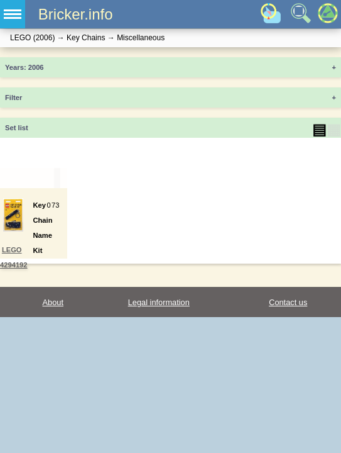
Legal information (159, 302)
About (53, 302)
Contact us (288, 302)
